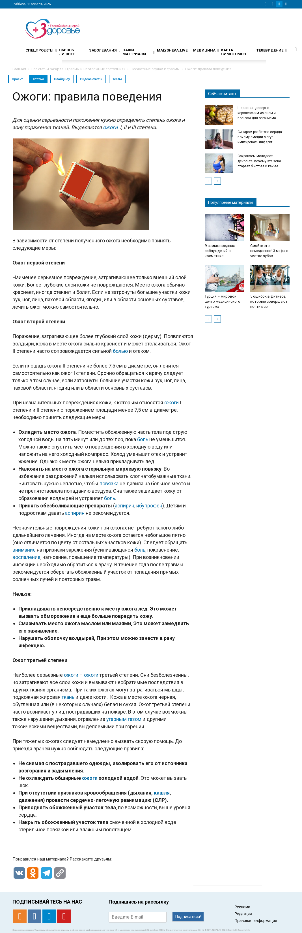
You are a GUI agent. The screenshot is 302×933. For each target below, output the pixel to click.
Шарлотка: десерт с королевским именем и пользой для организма (257, 113)
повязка (109, 483)
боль (142, 439)
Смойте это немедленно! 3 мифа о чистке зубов (269, 251)
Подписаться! (188, 916)
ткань (68, 697)
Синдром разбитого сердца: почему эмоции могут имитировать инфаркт (260, 137)
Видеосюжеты (91, 79)
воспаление (26, 557)
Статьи (38, 79)
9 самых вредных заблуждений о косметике (220, 251)
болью (120, 351)
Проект (17, 79)
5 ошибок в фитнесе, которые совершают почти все (269, 301)
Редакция (243, 913)
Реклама (242, 907)
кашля (162, 793)
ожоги (171, 402)
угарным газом (123, 719)
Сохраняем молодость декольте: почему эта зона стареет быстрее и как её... (259, 161)
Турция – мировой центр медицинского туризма (222, 301)
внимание (24, 550)
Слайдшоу (62, 79)
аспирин (124, 506)
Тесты (117, 79)
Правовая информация (255, 920)
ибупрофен (149, 506)
